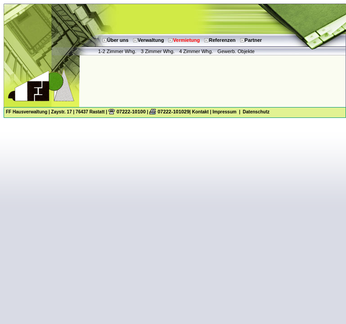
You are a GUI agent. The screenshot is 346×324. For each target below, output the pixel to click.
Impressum (224, 111)
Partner (253, 40)
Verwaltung (151, 40)
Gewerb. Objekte (236, 51)
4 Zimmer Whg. (196, 51)
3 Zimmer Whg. (158, 51)
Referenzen (222, 40)
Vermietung (186, 40)
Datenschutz (256, 111)
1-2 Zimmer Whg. (117, 51)
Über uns (118, 40)
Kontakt (200, 111)
